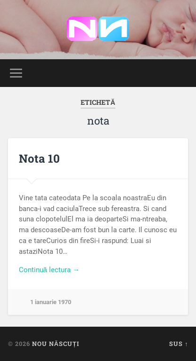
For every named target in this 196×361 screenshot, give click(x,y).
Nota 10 (39, 158)
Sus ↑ (178, 343)
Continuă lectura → (49, 270)
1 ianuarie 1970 (50, 302)
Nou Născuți (55, 343)
